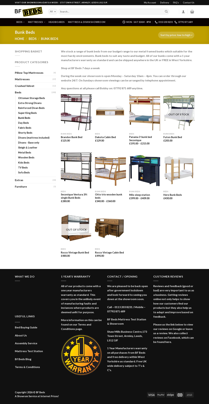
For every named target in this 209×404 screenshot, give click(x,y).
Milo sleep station (139, 194)
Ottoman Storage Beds (31, 98)
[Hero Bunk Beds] (178, 170)
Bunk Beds (24, 117)
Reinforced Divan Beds (31, 108)
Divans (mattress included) (34, 137)
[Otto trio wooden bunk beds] (110, 170)
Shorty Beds (25, 132)
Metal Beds (24, 152)
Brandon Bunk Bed (71, 137)
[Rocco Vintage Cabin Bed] (110, 227)
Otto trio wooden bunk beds (108, 196)
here (168, 341)
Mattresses (36, 22)
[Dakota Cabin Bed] (110, 112)
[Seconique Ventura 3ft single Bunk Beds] (76, 170)
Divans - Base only (28, 142)
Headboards (57, 22)
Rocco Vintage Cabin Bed (109, 252)
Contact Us (188, 2)
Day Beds (23, 122)
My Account (150, 2)
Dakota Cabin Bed (105, 137)
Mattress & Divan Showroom (86, 22)
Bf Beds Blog (23, 359)
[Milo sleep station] (144, 170)
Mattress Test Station (29, 351)
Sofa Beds (24, 172)
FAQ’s (176, 2)
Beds (20, 22)
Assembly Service (26, 343)
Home (19, 39)
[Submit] (166, 12)
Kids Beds (23, 162)
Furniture (21, 186)
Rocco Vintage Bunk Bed (75, 252)
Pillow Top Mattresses (29, 72)
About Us (21, 335)
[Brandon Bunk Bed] (76, 112)
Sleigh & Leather (27, 147)
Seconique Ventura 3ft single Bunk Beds (74, 196)
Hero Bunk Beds (172, 194)
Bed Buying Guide (26, 327)
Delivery (164, 2)
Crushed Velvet (24, 85)
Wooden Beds (26, 157)
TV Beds (23, 167)
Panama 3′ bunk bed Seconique (140, 139)
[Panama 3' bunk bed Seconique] (144, 112)
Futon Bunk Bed (172, 137)
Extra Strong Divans (30, 103)
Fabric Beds (24, 127)
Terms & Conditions (27, 366)
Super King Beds (27, 112)
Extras (19, 180)
